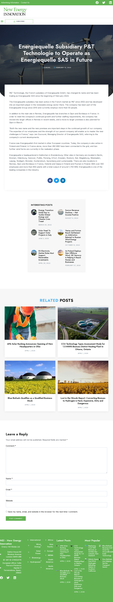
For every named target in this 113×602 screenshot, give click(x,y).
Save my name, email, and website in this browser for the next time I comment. (43, 512)
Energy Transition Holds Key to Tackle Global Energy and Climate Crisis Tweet (46, 216)
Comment (11, 446)
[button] (2, 21)
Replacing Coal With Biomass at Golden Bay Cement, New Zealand (93, 551)
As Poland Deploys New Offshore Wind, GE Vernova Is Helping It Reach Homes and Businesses (73, 256)
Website (9, 500)
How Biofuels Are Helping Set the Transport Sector (107, 563)
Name (9, 478)
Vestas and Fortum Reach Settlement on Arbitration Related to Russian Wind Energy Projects (73, 236)
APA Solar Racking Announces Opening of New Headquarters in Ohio (30, 345)
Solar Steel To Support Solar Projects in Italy (45, 232)
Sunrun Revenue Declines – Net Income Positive (72, 212)
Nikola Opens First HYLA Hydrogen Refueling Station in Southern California (93, 565)
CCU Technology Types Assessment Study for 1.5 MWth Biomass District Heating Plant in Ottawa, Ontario (83, 346)
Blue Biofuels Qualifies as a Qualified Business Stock (30, 399)
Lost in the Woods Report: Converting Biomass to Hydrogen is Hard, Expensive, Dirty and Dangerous (83, 401)
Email (9, 489)
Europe (47, 67)
